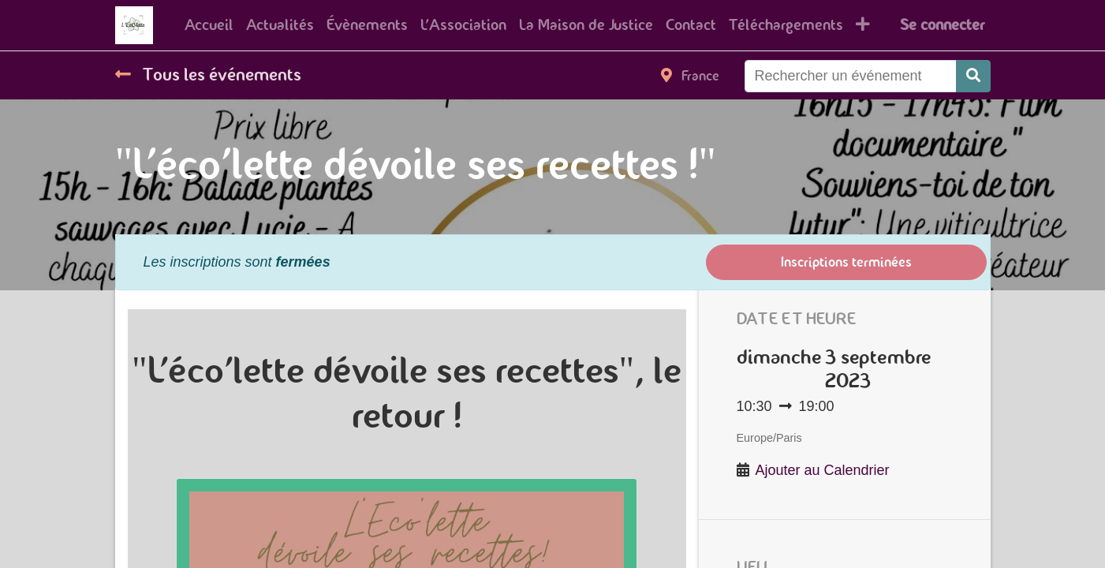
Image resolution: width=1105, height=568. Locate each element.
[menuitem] (209, 25)
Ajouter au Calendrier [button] (823, 470)
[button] (862, 25)
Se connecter (942, 25)
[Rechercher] (973, 76)
